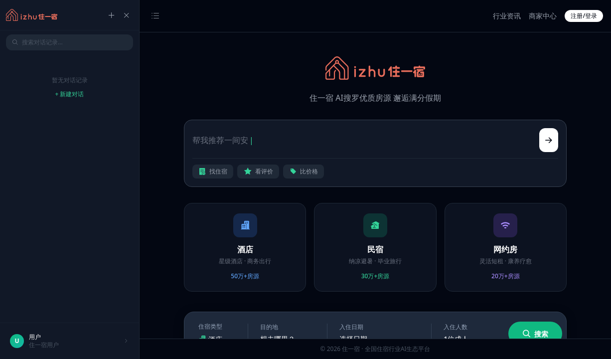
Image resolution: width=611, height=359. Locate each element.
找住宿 (212, 171)
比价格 (303, 171)
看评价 (258, 171)
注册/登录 (584, 15)
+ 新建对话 (69, 94)
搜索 (535, 334)
